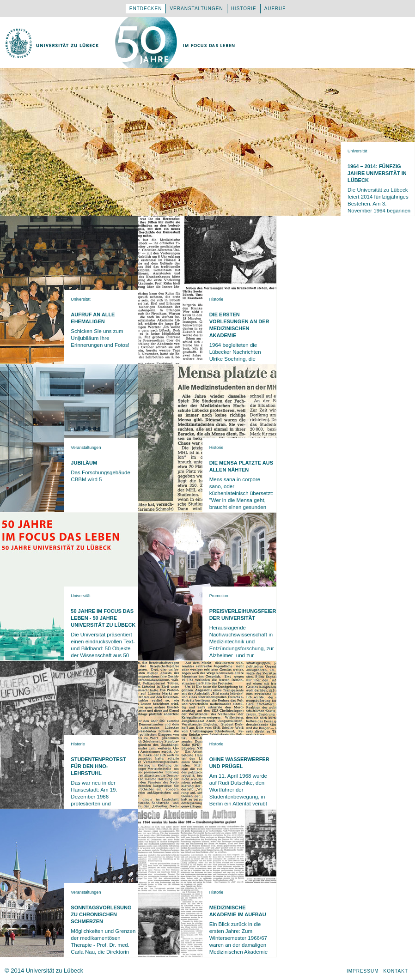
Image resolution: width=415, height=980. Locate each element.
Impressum (363, 971)
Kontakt (396, 971)
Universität (357, 151)
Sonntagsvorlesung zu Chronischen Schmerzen (101, 914)
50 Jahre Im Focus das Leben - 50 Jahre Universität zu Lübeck (103, 618)
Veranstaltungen (196, 8)
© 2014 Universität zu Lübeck (44, 970)
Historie (243, 8)
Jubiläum (84, 463)
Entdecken (145, 8)
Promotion (218, 595)
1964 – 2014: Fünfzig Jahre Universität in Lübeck (377, 173)
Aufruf (275, 8)
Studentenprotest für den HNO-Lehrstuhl (98, 766)
